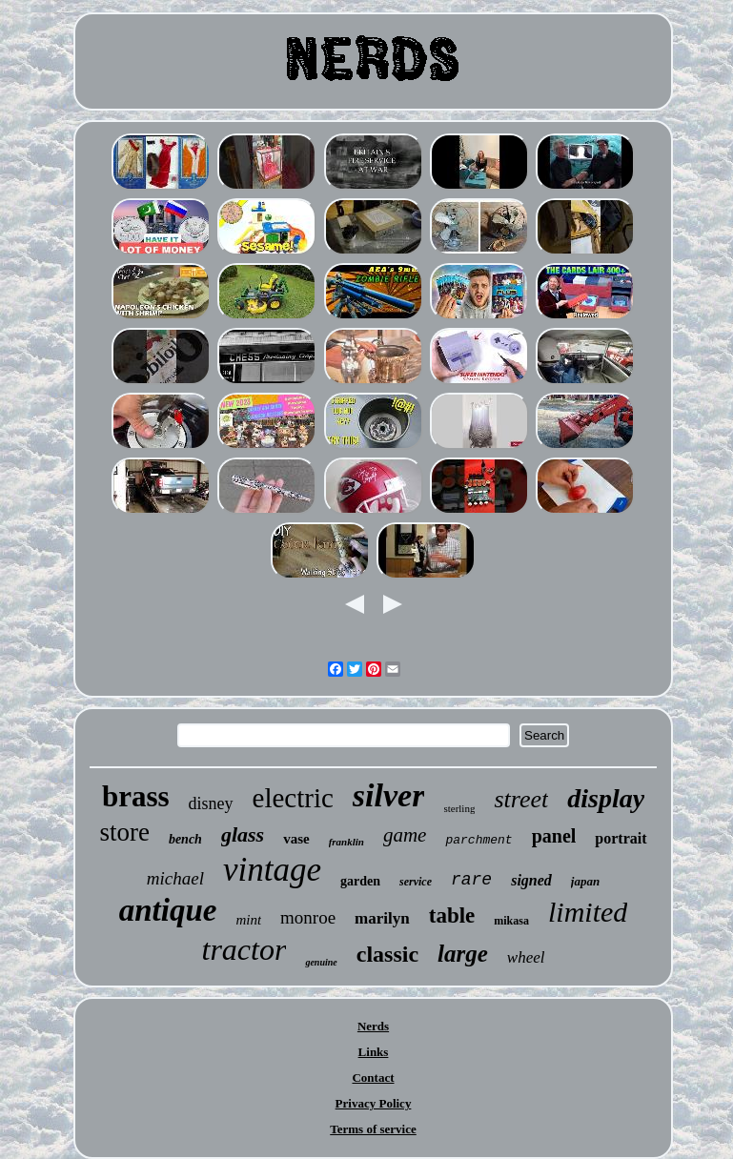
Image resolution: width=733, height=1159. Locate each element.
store (124, 832)
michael (175, 878)
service (415, 881)
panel (554, 835)
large (463, 953)
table (452, 915)
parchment (478, 840)
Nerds (373, 1026)
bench (185, 839)
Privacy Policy (374, 1103)
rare (471, 879)
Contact (373, 1077)
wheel (526, 957)
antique (168, 910)
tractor (244, 949)
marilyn (382, 918)
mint (248, 919)
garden (360, 881)
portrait (620, 838)
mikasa (511, 920)
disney (211, 803)
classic (387, 954)
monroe (308, 917)
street (521, 799)
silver (389, 795)
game (405, 835)
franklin (346, 841)
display (605, 798)
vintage (272, 869)
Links (373, 1052)
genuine (320, 962)
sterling (459, 808)
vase (296, 838)
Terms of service (373, 1129)
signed (531, 880)
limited (587, 911)
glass (242, 834)
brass (136, 796)
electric (293, 798)
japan (585, 881)
